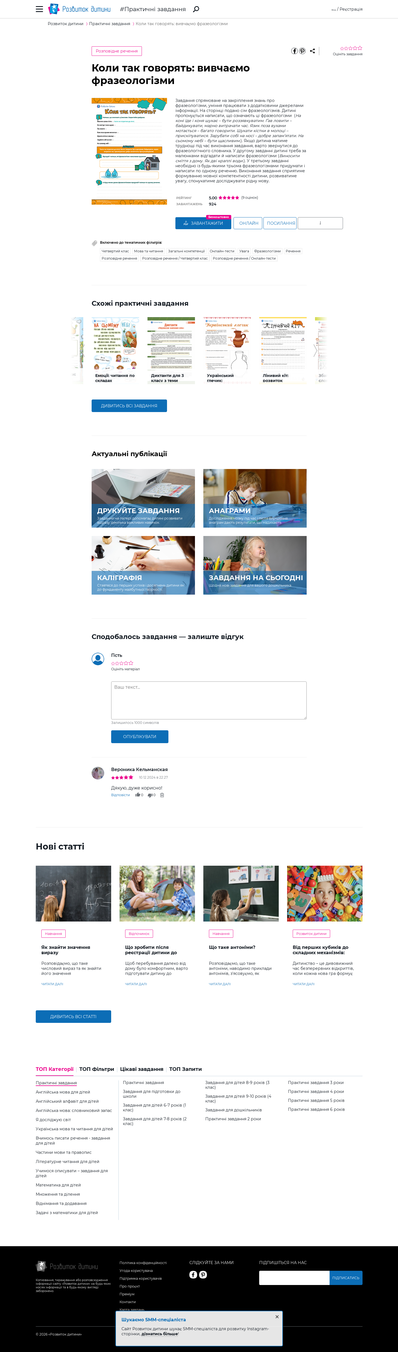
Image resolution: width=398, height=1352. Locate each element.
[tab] (56, 1070)
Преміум (127, 1293)
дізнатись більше (160, 1333)
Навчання (53, 932)
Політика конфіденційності (143, 1262)
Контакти (128, 1301)
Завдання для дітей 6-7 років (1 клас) (154, 1106)
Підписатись (349, 1277)
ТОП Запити (185, 1068)
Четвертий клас (115, 250)
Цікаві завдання (141, 1068)
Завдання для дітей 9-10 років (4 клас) (238, 1097)
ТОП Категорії (54, 1068)
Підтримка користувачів (141, 1277)
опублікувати (139, 735)
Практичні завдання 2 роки (233, 1118)
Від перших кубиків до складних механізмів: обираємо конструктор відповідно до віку (321, 954)
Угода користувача (136, 1269)
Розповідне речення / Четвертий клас (175, 257)
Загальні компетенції (186, 250)
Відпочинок (139, 932)
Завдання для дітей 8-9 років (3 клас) (237, 1084)
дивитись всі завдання (129, 404)
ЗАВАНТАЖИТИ (203, 223)
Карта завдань (132, 1308)
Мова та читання (148, 250)
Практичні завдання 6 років (316, 1108)
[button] (83, 349)
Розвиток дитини (311, 932)
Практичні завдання (155, 9)
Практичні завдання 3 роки (316, 1081)
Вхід (332, 9)
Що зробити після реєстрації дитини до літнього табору (151, 951)
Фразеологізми (267, 250)
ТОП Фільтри (96, 1068)
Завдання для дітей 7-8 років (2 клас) (155, 1120)
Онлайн (254, 223)
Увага (244, 250)
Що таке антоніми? (232, 946)
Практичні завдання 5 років (316, 1099)
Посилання (304, 223)
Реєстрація (351, 9)
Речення (293, 250)
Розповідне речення (117, 51)
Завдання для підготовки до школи (151, 1093)
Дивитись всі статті (73, 1015)
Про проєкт (130, 1285)
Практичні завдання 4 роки (316, 1090)
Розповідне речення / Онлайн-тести (244, 257)
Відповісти (120, 794)
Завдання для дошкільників (233, 1109)
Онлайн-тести (222, 250)
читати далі (52, 983)
